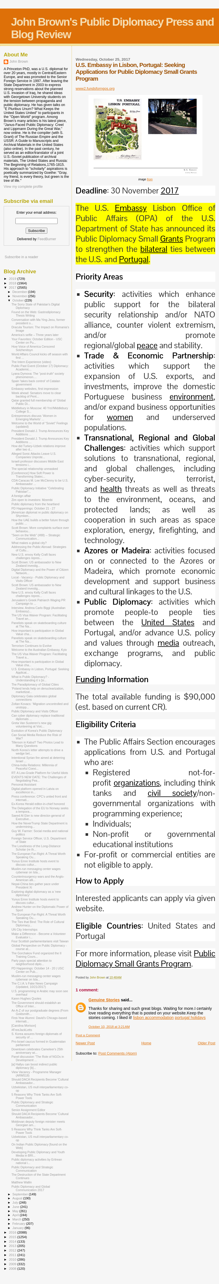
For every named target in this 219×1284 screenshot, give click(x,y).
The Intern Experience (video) (31, 362)
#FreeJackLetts (21, 1030)
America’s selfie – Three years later (34, 335)
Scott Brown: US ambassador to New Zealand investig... (36, 564)
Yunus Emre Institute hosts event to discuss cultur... (35, 862)
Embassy (131, 208)
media (168, 643)
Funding (90, 679)
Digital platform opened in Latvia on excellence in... (35, 790)
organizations (136, 783)
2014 (13, 1241)
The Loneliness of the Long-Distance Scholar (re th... (35, 847)
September (21, 1194)
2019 (13, 278)
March (17, 1219)
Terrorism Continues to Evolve (31, 645)
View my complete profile (23, 187)
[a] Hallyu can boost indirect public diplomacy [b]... (34, 1066)
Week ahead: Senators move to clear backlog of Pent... (36, 394)
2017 (170, 191)
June (16, 1206)
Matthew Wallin (21, 1182)
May (16, 1211)
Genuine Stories (104, 1000)
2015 (13, 1237)
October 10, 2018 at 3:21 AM (109, 1026)
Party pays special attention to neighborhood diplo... (31, 962)
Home (146, 1043)
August (18, 1198)
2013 (13, 1246)
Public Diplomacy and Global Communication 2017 (30, 1188)
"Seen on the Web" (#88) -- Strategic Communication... (35, 536)
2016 (13, 1232)
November (20, 296)
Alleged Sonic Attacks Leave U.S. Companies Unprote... (33, 455)
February (19, 1223)
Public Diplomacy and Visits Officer (34, 711)
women (120, 417)
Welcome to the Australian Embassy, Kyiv (39, 649)
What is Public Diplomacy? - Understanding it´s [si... (30, 678)
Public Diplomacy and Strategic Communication (32, 1103)
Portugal (133, 259)
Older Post (206, 1043)
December (20, 292)
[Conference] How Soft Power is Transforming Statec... (32, 474)
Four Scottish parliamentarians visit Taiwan (39, 941)
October (19, 300)
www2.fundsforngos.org (95, 88)
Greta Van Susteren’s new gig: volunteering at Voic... (31, 724)
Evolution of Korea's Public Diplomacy (36, 730)
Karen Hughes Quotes (26, 998)
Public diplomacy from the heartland (35, 504)
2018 (13, 283)
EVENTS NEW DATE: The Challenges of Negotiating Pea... (38, 778)
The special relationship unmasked (34, 468)
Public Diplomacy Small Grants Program (145, 958)
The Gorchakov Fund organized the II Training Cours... (36, 954)
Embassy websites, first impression (34, 388)
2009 (13, 1264)
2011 (13, 1255)
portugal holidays (190, 1017)
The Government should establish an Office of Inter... (36, 1004)
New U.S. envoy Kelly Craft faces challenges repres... (33, 556)
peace (147, 345)
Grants (171, 239)
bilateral (153, 249)
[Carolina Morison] (23, 1025)
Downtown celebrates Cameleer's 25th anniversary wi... (37, 1050)
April (16, 1215)
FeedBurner (46, 239)
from (150, 179)
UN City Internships (24, 929)
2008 (13, 1268)
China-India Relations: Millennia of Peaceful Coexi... (34, 766)
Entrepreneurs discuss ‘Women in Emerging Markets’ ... (33, 417)
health (111, 489)
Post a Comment (88, 1035)
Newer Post (85, 1043)
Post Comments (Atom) (117, 1053)
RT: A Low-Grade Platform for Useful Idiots (39, 773)
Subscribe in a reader (21, 257)
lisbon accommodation (153, 1017)
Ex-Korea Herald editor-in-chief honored (38, 804)
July (16, 1202)
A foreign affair (21, 496)
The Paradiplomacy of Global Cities (35, 684)
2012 (13, 1250)
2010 (13, 1259)
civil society (172, 793)
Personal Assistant (23, 784)
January (19, 1228)
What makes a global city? (28, 543)
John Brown (18, 62)
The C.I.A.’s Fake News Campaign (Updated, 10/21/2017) (34, 985)
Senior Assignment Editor (28, 1110)
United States (167, 622)
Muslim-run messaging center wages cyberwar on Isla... (35, 870)
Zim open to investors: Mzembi (31, 500)
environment (191, 397)
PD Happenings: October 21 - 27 (33, 508)
